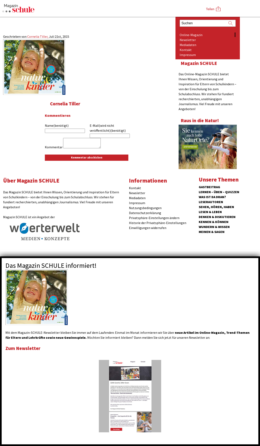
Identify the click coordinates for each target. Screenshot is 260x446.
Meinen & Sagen (211, 232)
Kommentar (54, 147)
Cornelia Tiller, (38, 36)
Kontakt (186, 50)
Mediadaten (188, 45)
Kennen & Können (213, 222)
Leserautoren (211, 202)
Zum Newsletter (22, 348)
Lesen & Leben (210, 212)
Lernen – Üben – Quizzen (219, 192)
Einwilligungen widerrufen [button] (147, 228)
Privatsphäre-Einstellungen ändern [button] (154, 218)
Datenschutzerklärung (145, 213)
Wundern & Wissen (214, 227)
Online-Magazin (191, 35)
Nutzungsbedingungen (145, 208)
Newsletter (188, 40)
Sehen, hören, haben (216, 207)
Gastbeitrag (209, 187)
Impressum (188, 55)
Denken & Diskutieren (217, 217)
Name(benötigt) (57, 125)
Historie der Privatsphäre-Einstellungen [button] (157, 223)
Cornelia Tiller (65, 104)
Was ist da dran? (212, 197)
